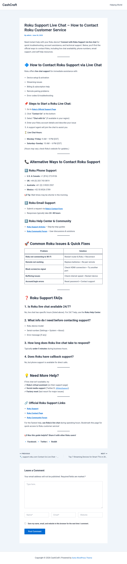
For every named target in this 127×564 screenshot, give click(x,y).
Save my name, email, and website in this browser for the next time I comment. (58, 524)
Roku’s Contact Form (54, 208)
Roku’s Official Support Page (44, 109)
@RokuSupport (62, 388)
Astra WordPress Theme (82, 558)
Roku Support (33, 408)
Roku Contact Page (35, 413)
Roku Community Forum (37, 231)
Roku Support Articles (37, 227)
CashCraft (9, 5)
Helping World (116, 5)
